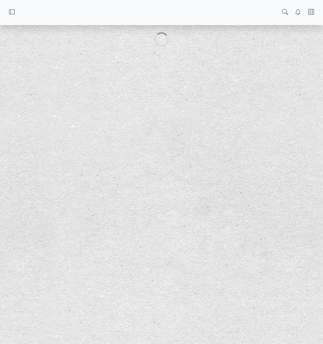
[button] (11, 13)
